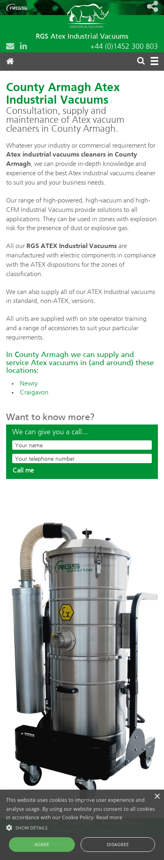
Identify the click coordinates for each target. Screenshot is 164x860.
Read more (109, 817)
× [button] (157, 797)
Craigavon (34, 393)
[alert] (82, 825)
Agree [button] (42, 844)
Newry (28, 384)
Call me (23, 471)
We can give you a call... (50, 432)
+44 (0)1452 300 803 (124, 46)
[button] (82, 827)
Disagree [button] (118, 844)
